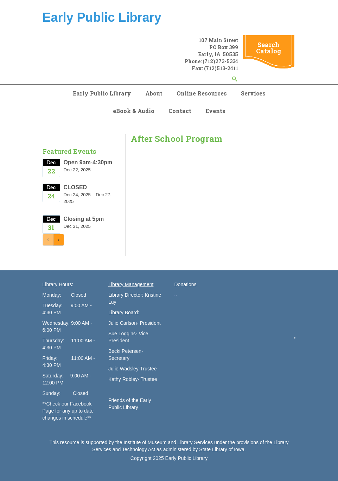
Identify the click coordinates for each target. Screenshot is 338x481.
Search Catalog (268, 47)
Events (215, 110)
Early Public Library (102, 93)
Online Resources (202, 93)
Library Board (123, 312)
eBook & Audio (133, 110)
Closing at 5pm (84, 219)
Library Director (125, 295)
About (153, 93)
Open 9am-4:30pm (88, 162)
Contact (179, 110)
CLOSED (75, 187)
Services (253, 93)
